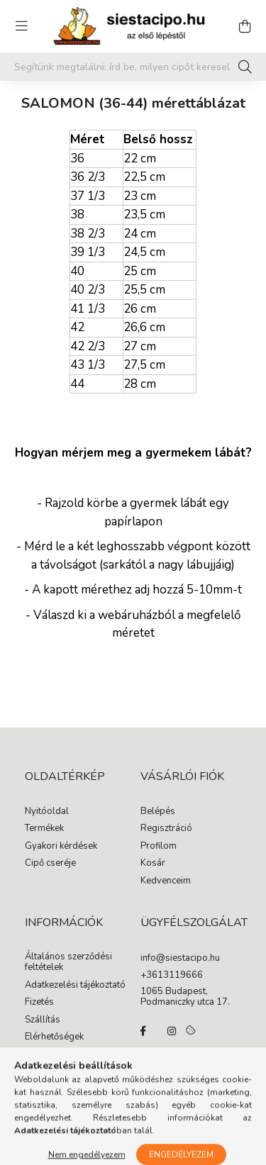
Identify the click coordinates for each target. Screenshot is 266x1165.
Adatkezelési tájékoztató (75, 985)
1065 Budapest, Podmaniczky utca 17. (185, 997)
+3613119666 (171, 975)
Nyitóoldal (47, 812)
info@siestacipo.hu (180, 958)
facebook (143, 1031)
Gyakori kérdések (61, 846)
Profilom (158, 846)
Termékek (44, 829)
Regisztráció (166, 829)
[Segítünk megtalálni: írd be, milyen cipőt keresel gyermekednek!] (133, 66)
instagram (171, 1031)
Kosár (152, 863)
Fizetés (39, 1002)
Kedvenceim (165, 881)
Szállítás (42, 1020)
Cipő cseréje (50, 863)
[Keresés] (245, 66)
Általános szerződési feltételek (68, 963)
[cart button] (245, 26)
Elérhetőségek (54, 1037)
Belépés (157, 812)
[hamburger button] (21, 26)
